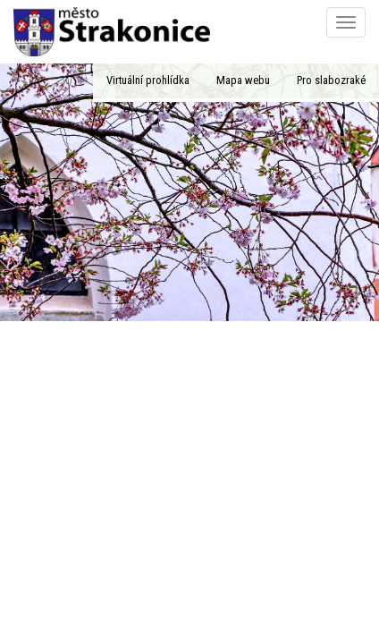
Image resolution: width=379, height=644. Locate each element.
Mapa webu (243, 80)
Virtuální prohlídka (148, 80)
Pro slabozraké (331, 80)
